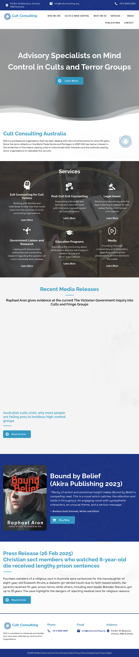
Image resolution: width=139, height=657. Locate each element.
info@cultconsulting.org (66, 3)
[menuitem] (54, 16)
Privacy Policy (80, 653)
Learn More (27, 219)
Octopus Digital (105, 653)
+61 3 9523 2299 (127, 3)
